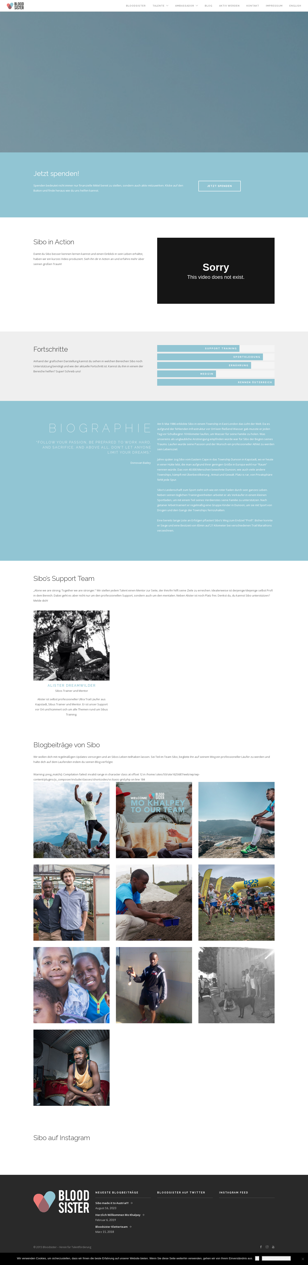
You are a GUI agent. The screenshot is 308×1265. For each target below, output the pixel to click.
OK (257, 1258)
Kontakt (252, 5)
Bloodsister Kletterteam (111, 1227)
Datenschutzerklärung (276, 1258)
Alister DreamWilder (72, 686)
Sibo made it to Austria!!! (112, 1203)
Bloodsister (136, 5)
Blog (208, 5)
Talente (159, 5)
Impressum (274, 5)
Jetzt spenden (219, 186)
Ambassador (184, 5)
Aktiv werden (229, 5)
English (295, 5)
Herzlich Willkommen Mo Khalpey (117, 1215)
